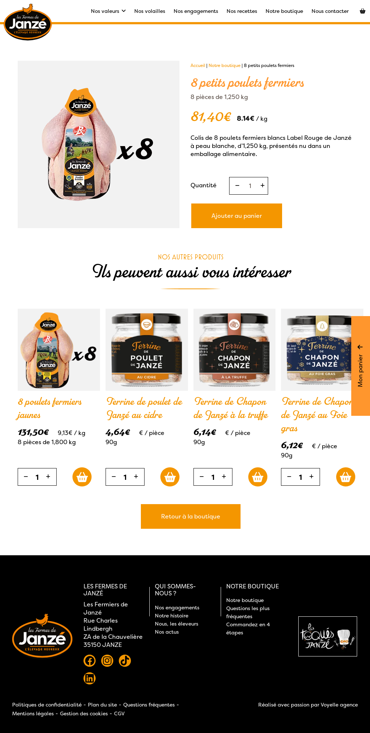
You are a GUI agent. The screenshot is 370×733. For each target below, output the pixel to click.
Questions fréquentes (149, 704)
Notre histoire (171, 615)
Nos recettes (242, 10)
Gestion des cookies (84, 713)
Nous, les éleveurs (176, 623)
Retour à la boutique (190, 516)
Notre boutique (284, 10)
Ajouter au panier (236, 216)
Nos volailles (149, 10)
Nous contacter (330, 10)
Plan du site (102, 704)
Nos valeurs (108, 10)
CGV (119, 713)
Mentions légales (33, 713)
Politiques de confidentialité (47, 704)
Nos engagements (196, 10)
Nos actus (167, 631)
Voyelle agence (339, 704)
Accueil (198, 65)
